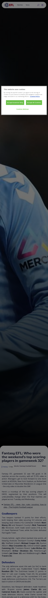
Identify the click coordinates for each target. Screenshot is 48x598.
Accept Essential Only (15, 102)
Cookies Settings (22, 109)
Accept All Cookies (34, 102)
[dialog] (24, 100)
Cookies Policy (35, 96)
